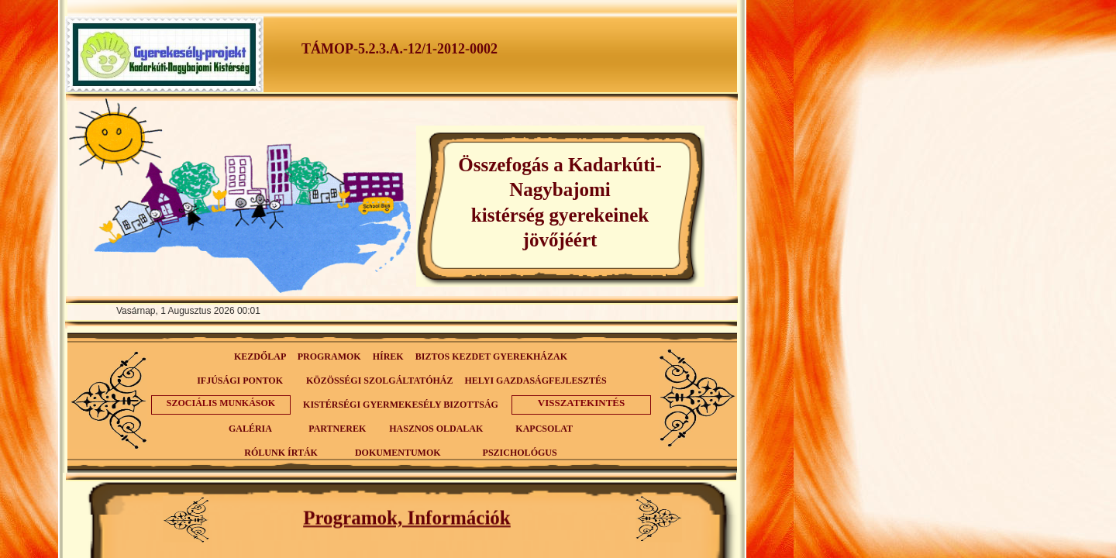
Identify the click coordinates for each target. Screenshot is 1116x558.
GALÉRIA (250, 428)
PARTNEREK (337, 428)
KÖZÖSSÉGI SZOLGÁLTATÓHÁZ (379, 380)
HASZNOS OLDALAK (436, 428)
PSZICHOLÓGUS (520, 452)
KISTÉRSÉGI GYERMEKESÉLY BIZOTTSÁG (400, 404)
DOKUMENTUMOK (398, 452)
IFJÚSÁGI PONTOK (240, 380)
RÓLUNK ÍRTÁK (281, 452)
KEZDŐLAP (260, 356)
